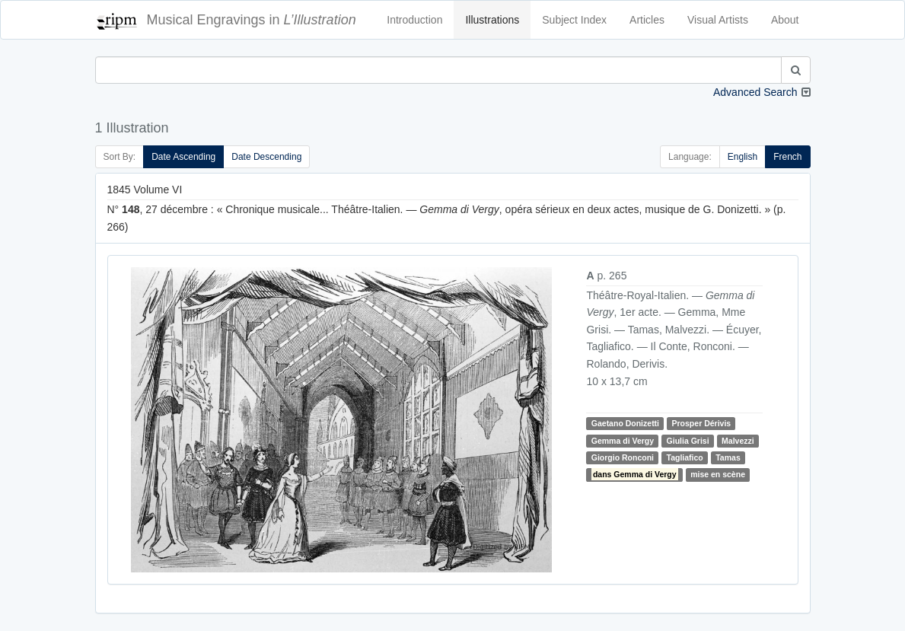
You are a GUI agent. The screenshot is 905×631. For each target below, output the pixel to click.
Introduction (414, 20)
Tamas (728, 457)
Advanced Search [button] (755, 92)
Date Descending (266, 156)
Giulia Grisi (688, 440)
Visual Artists (717, 20)
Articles (646, 20)
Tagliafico (685, 457)
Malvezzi (738, 440)
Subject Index (574, 20)
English (742, 156)
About (785, 20)
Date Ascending (183, 156)
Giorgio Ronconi (622, 457)
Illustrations (492, 20)
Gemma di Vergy (622, 440)
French (787, 156)
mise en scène (717, 474)
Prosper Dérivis (701, 423)
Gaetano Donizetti (625, 423)
